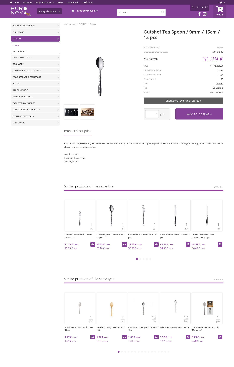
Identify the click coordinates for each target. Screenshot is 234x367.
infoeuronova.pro (87, 10)
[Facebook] (199, 14)
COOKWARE (18, 64)
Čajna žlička (218, 87)
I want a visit (73, 2)
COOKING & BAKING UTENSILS (27, 70)
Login (221, 2)
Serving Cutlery (19, 51)
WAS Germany (216, 92)
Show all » (218, 186)
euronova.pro (69, 24)
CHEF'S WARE (19, 122)
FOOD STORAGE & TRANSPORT (27, 77)
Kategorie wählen (49, 11)
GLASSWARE (18, 32)
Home (16, 2)
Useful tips (88, 2)
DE (206, 7)
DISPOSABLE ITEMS (21, 57)
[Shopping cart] (219, 11)
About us (27, 2)
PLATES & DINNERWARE (24, 25)
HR (197, 7)
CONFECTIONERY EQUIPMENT (26, 109)
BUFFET (16, 83)
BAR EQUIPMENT (20, 90)
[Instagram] (204, 14)
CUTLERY (17, 38)
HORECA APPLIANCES (23, 96)
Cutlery (16, 45)
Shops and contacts (45, 2)
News (60, 2)
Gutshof (219, 83)
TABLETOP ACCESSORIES (24, 103)
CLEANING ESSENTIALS (23, 116)
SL (193, 7)
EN (202, 7)
